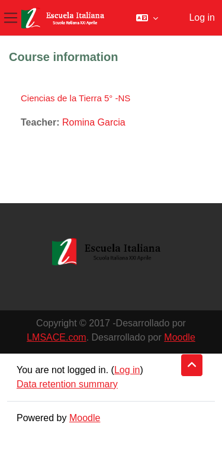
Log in (202, 17)
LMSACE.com (56, 337)
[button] (147, 18)
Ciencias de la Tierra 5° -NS (75, 98)
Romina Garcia (94, 122)
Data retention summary (67, 384)
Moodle (179, 337)
